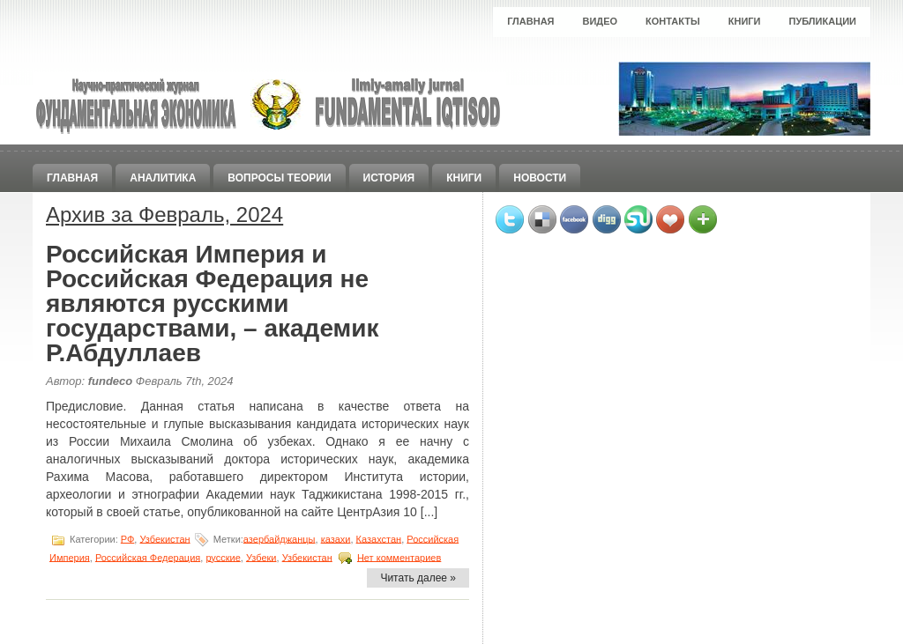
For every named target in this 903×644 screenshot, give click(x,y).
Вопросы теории (279, 178)
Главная (530, 21)
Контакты (673, 21)
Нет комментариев (399, 556)
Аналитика (163, 178)
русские (222, 556)
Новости (539, 178)
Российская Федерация (147, 556)
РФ (128, 538)
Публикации (822, 21)
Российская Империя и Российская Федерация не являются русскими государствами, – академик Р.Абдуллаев (212, 303)
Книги (744, 21)
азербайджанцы (279, 538)
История (389, 178)
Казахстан (379, 538)
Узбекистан (164, 538)
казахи (336, 538)
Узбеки (261, 556)
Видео (600, 21)
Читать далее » (418, 578)
